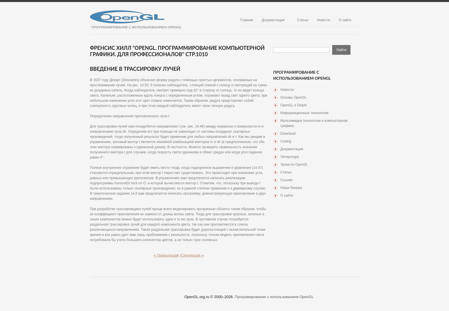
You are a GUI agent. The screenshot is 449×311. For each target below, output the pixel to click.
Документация (273, 20)
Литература (289, 157)
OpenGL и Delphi (293, 105)
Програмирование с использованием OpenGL (274, 297)
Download (288, 134)
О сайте (345, 20)
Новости (323, 20)
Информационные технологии (304, 113)
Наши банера (291, 188)
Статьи (302, 20)
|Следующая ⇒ (192, 255)
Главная (246, 20)
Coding (285, 141)
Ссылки (286, 180)
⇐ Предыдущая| (166, 255)
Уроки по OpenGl (293, 165)
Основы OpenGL (293, 97)
